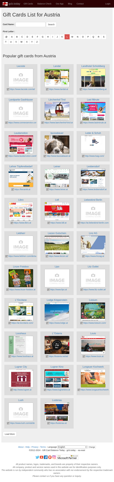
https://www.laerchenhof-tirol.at (57, 122)
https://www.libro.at (21, 223)
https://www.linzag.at (93, 256)
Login (107, 4)
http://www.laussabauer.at (57, 156)
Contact (80, 4)
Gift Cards (28, 4)
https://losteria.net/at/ (57, 356)
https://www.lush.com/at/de (21, 423)
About (21, 447)
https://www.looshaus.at (20, 356)
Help (27, 447)
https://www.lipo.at (57, 289)
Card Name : (9, 24)
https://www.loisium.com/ (93, 323)
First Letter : (9, 31)
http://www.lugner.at (20, 390)
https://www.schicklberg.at (93, 89)
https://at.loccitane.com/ (20, 323)
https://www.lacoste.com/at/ (21, 89)
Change (92, 447)
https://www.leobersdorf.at (93, 189)
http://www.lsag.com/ (93, 156)
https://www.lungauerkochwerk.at (94, 390)
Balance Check (44, 4)
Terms (43, 447)
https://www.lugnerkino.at (57, 390)
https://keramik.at (20, 189)
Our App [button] (59, 4)
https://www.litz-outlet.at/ (93, 289)
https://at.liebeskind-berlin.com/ (93, 223)
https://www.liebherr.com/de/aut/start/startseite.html (30, 256)
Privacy (34, 447)
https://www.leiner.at (57, 189)
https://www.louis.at (93, 356)
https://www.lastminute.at (93, 122)
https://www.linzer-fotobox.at (20, 289)
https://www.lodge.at (57, 323)
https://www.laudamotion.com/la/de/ (23, 156)
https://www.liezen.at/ (57, 256)
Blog (70, 4)
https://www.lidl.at (57, 223)
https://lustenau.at (57, 423)
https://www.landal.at (57, 89)
